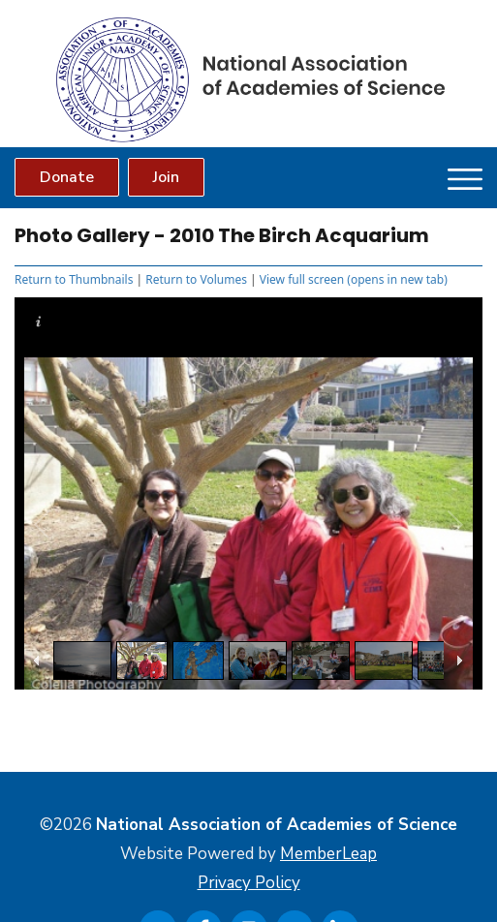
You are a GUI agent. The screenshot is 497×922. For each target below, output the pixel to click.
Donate (67, 177)
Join (166, 177)
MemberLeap (328, 854)
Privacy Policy (249, 883)
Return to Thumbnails (74, 279)
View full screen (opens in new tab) (354, 279)
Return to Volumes (196, 279)
